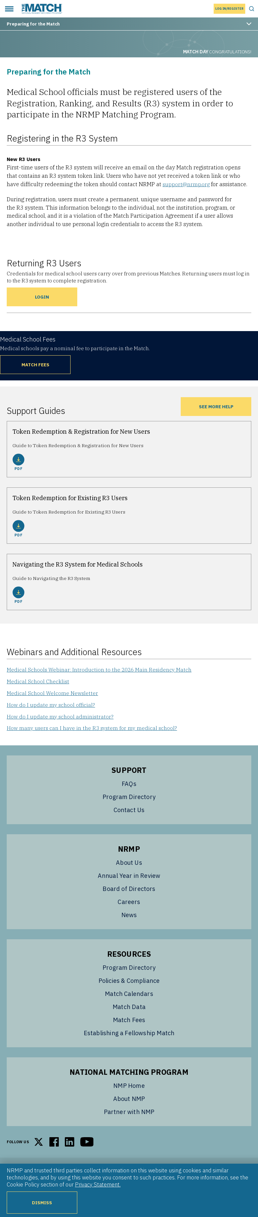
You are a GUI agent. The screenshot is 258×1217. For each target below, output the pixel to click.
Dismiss (42, 1202)
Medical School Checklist (39, 682)
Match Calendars (129, 998)
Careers (129, 906)
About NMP (129, 1103)
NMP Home (128, 1090)
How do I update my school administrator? (61, 719)
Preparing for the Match (129, 24)
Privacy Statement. (98, 1184)
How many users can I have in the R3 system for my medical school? (94, 732)
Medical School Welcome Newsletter (53, 694)
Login (42, 297)
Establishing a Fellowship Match (129, 1037)
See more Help (216, 406)
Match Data (129, 1011)
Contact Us (129, 814)
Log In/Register (229, 8)
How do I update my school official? (52, 707)
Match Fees (35, 364)
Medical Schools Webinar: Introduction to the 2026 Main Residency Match (101, 670)
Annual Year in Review (129, 880)
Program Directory (129, 801)
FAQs (129, 788)
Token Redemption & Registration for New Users (81, 431)
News (129, 919)
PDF (18, 462)
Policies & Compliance (129, 985)
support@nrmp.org (187, 184)
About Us (129, 867)
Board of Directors (128, 893)
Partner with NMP (129, 1116)
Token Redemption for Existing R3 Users (70, 498)
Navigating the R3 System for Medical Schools (77, 564)
